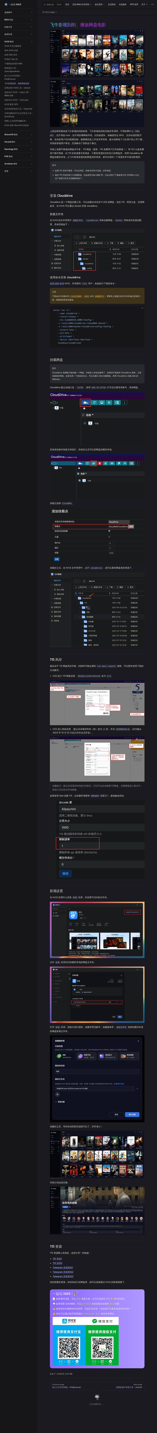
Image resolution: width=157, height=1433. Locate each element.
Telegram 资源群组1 (63, 1267)
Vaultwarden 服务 (91, 1313)
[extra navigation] (152, 4)
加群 (78, 1298)
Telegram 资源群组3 (63, 1276)
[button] (18, 12)
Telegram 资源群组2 (63, 1272)
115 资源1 (57, 1258)
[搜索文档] (53, 4)
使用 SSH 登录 (57, 283)
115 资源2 (57, 1263)
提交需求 (86, 1303)
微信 (112, 1303)
